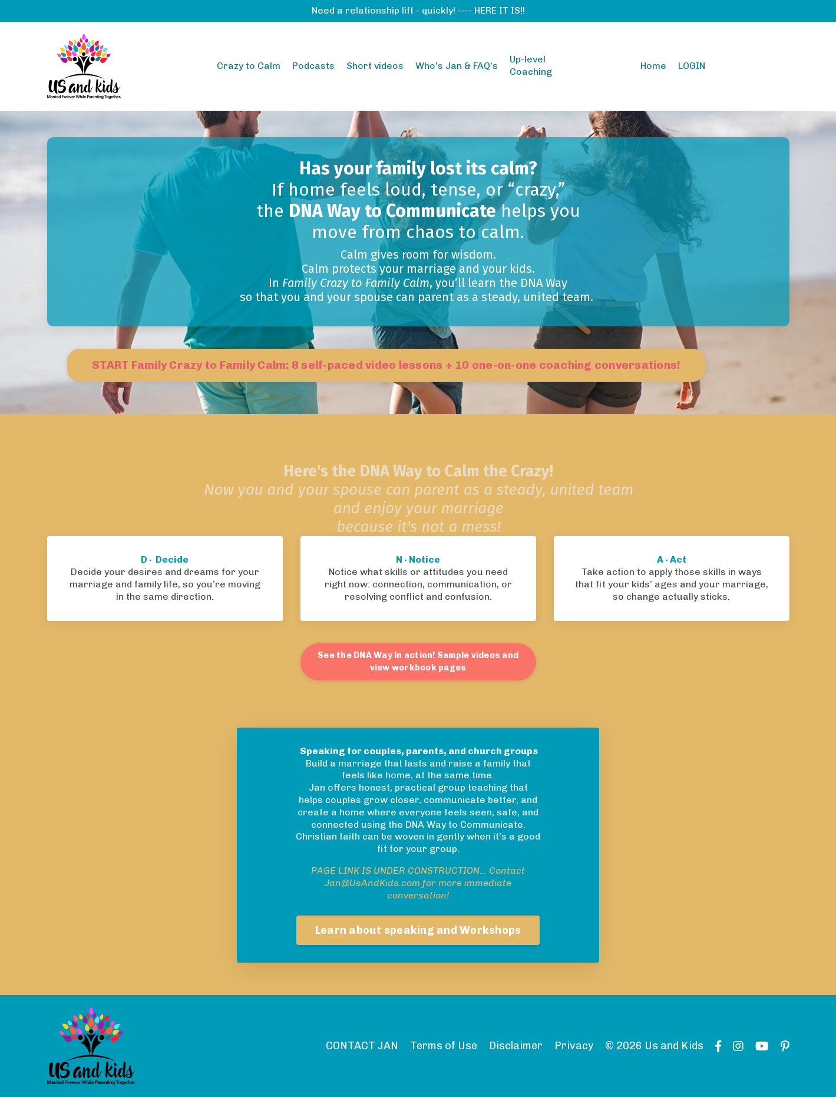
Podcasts (313, 65)
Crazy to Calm (248, 65)
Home (653, 65)
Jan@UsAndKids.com (372, 882)
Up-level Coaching (531, 65)
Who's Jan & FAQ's (456, 65)
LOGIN (691, 65)
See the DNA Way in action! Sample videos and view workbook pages (418, 661)
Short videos (375, 65)
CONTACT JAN (362, 1045)
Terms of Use (443, 1045)
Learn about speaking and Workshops (418, 930)
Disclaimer (516, 1045)
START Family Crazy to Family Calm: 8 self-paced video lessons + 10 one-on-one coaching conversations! (386, 365)
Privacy (573, 1045)
